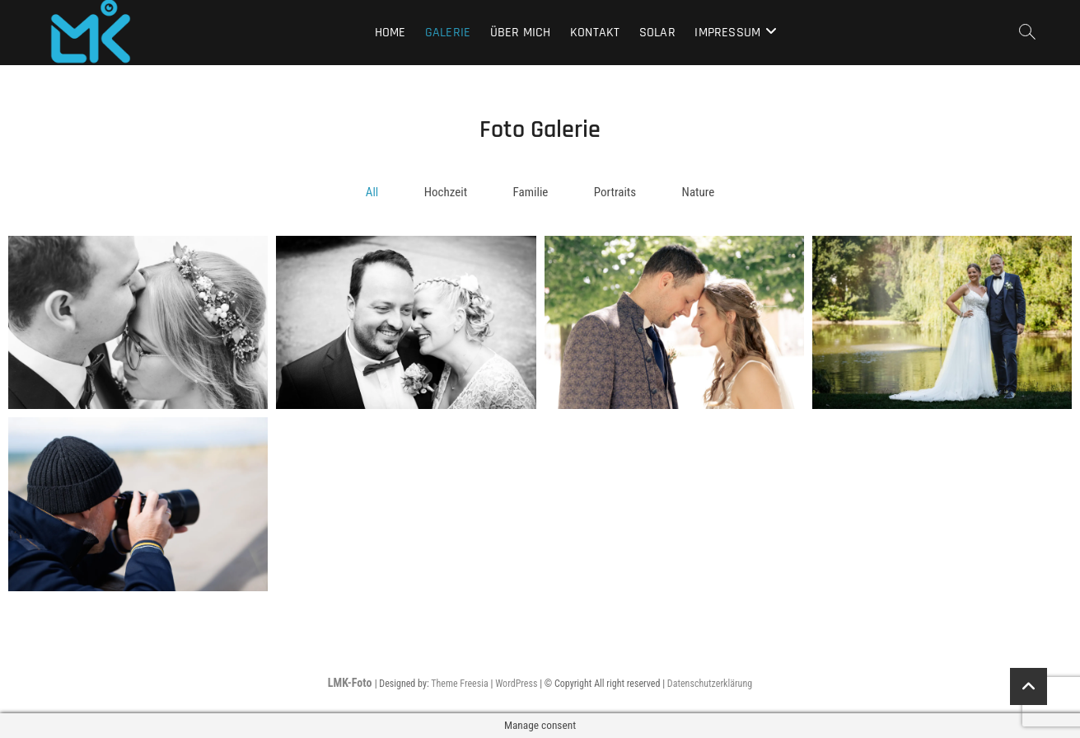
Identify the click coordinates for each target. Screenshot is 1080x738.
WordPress (516, 683)
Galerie (447, 32)
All (372, 192)
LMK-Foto (351, 682)
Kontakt (594, 32)
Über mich (520, 32)
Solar (657, 32)
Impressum (727, 32)
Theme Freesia (459, 683)
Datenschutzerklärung (709, 683)
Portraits (615, 192)
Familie (531, 192)
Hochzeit (445, 192)
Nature (698, 192)
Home (390, 32)
